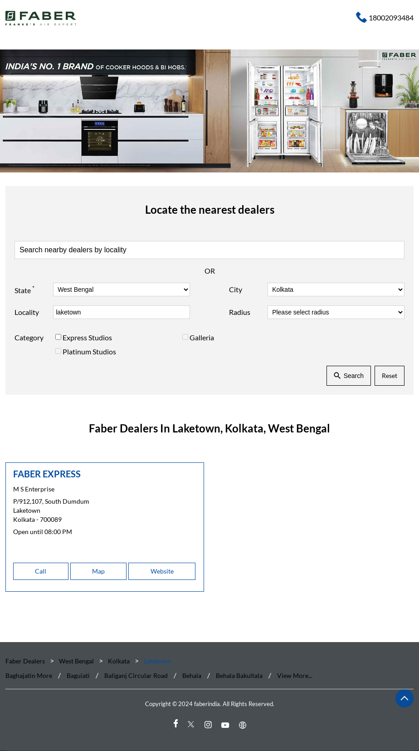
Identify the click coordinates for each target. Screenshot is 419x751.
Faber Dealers (25, 661)
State (24, 289)
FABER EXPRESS (47, 473)
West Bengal (76, 661)
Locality (27, 312)
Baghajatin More (28, 676)
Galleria (202, 337)
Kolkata (119, 661)
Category (29, 337)
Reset (389, 375)
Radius (239, 312)
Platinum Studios (89, 351)
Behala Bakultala (239, 676)
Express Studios (87, 337)
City (235, 289)
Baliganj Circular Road (136, 676)
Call (40, 571)
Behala (191, 676)
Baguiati (78, 676)
